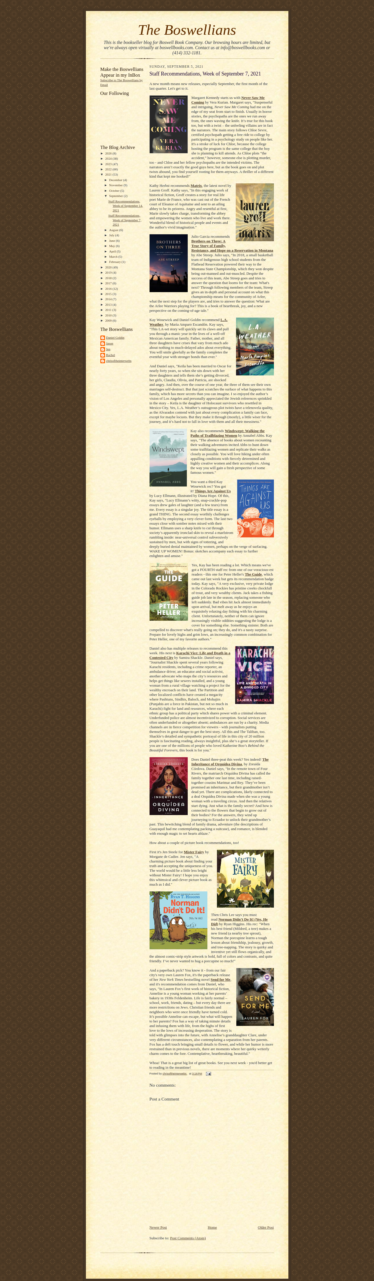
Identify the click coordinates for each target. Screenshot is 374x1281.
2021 (109, 174)
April (113, 251)
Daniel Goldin (115, 337)
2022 (109, 169)
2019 (109, 272)
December (116, 180)
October (114, 190)
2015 (109, 294)
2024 (109, 158)
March (113, 256)
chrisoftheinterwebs (119, 360)
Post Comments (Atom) (188, 1238)
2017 (109, 283)
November (116, 185)
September (116, 196)
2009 (109, 320)
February (115, 261)
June (112, 240)
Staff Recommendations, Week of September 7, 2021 (124, 220)
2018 (109, 278)
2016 (109, 288)
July (112, 235)
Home (212, 1227)
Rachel (110, 355)
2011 (109, 310)
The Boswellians (187, 29)
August (114, 230)
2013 (109, 304)
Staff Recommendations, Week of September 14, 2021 (125, 206)
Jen (108, 349)
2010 (109, 315)
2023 (109, 164)
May (112, 246)
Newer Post (158, 1227)
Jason (109, 343)
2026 (109, 153)
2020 (109, 267)
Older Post (266, 1227)
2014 (109, 299)
